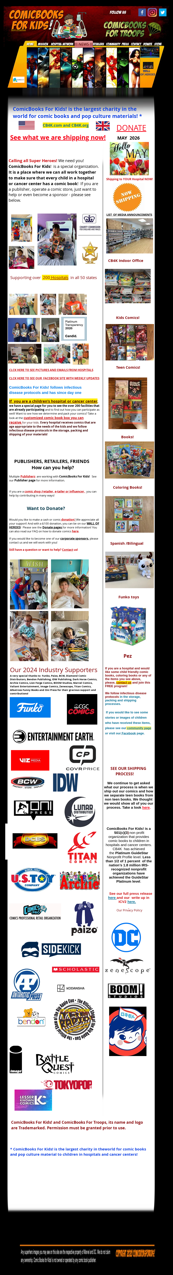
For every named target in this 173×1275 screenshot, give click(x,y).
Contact (67, 550)
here (112, 898)
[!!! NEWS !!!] (84, 44)
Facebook (128, 733)
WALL (146, 71)
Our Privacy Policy (124, 910)
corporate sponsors (74, 538)
